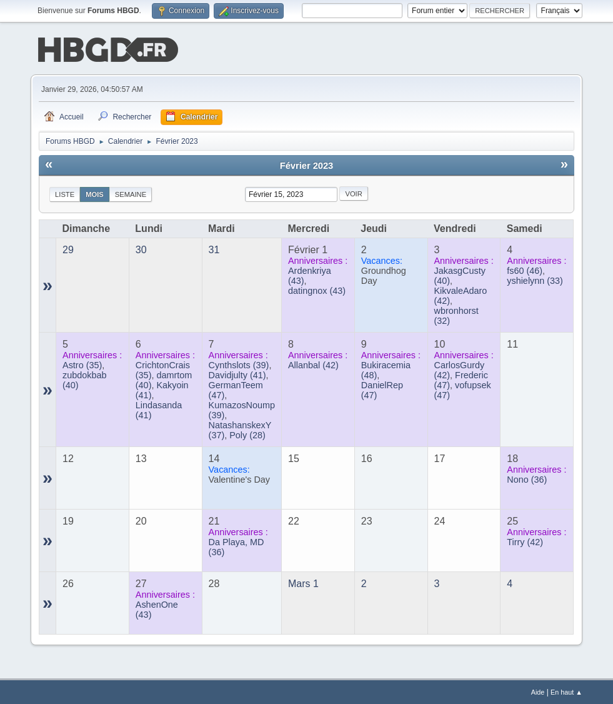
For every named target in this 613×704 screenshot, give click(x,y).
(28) (247, 434)
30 (141, 248)
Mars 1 (303, 582)
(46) (524, 269)
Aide (538, 691)
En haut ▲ (566, 691)
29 (68, 248)
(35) (82, 364)
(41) (237, 374)
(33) (535, 279)
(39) (239, 364)
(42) (313, 364)
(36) (527, 478)
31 (214, 248)
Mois (95, 193)
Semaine (130, 193)
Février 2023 (307, 164)
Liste (64, 193)
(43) (317, 289)
